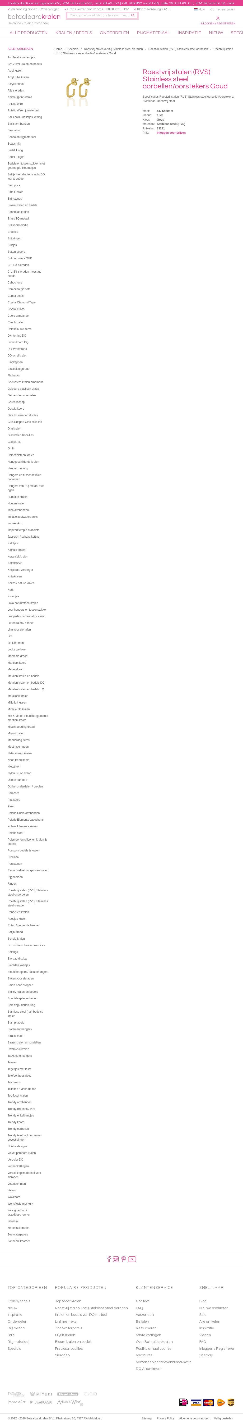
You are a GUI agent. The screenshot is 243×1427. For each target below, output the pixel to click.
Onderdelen (17, 1325)
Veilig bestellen (223, 1422)
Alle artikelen (209, 1325)
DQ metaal (16, 1332)
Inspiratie (15, 1318)
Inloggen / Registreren (218, 21)
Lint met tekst (66, 1325)
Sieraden (62, 1359)
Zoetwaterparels (68, 1332)
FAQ (202, 1345)
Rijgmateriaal (18, 1345)
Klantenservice (221, 9)
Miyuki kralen (65, 1338)
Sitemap (206, 1359)
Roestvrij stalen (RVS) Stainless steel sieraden (113, 52)
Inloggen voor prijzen (171, 136)
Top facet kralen (68, 1305)
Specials (73, 52)
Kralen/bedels (19, 1305)
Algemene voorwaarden (194, 1422)
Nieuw (12, 1311)
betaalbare (37, 20)
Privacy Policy (166, 1422)
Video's (205, 1338)
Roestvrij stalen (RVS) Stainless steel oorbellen (178, 52)
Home (58, 52)
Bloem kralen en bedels (73, 1345)
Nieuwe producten (214, 1311)
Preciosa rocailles (69, 1352)
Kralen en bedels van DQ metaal (81, 1318)
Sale (11, 1338)
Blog (202, 1305)
